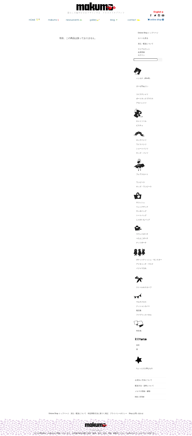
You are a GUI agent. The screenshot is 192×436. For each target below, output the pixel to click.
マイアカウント (142, 49)
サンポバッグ (141, 211)
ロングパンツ (141, 140)
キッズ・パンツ (142, 153)
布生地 (138, 331)
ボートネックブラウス (144, 99)
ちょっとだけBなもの (144, 368)
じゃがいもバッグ (143, 220)
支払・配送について (143, 44)
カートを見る (141, 38)
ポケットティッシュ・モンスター (149, 260)
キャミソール (141, 121)
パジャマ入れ (141, 268)
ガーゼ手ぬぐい (142, 86)
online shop (156, 19)
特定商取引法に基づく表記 (98, 413)
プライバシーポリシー (118, 413)
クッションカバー (143, 306)
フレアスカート (142, 174)
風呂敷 (138, 310)
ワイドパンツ (141, 144)
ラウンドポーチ (142, 234)
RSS (136, 397)
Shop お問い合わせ (136, 413)
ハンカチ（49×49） (143, 78)
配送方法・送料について (144, 386)
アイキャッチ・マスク (144, 264)
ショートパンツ (142, 149)
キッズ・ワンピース (144, 187)
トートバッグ (141, 215)
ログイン (139, 55)
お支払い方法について (143, 380)
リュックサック (142, 207)
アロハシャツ (141, 103)
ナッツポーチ (141, 243)
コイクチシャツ (142, 94)
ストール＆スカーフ (144, 287)
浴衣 (138, 345)
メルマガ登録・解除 (142, 391)
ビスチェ (139, 125)
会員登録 (139, 52)
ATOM (142, 397)
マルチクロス (141, 302)
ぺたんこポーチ (142, 238)
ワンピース (140, 182)
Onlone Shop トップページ (146, 33)
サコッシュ (140, 202)
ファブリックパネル (144, 315)
